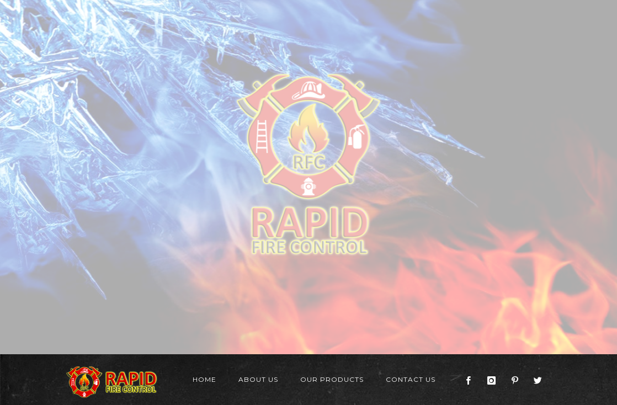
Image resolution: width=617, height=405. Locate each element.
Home (204, 379)
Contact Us (410, 379)
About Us (258, 379)
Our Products (332, 379)
